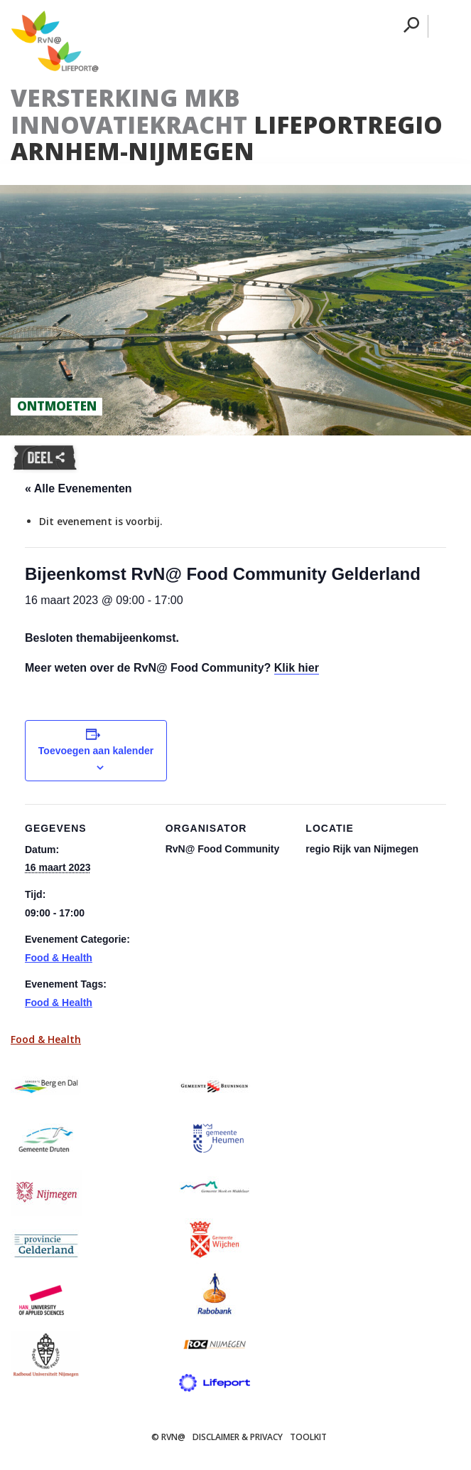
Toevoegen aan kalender (95, 750)
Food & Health (58, 957)
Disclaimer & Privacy (238, 1437)
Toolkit (308, 1437)
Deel (45, 458)
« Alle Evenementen (78, 488)
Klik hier (296, 668)
